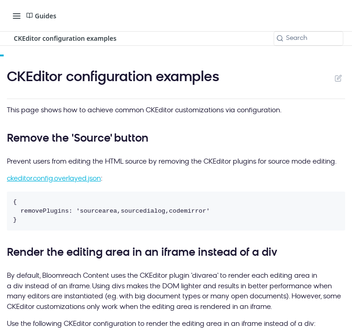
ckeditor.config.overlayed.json (54, 179)
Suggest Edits (338, 78)
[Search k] (308, 38)
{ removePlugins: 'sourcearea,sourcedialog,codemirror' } (111, 210)
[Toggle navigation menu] (16, 15)
